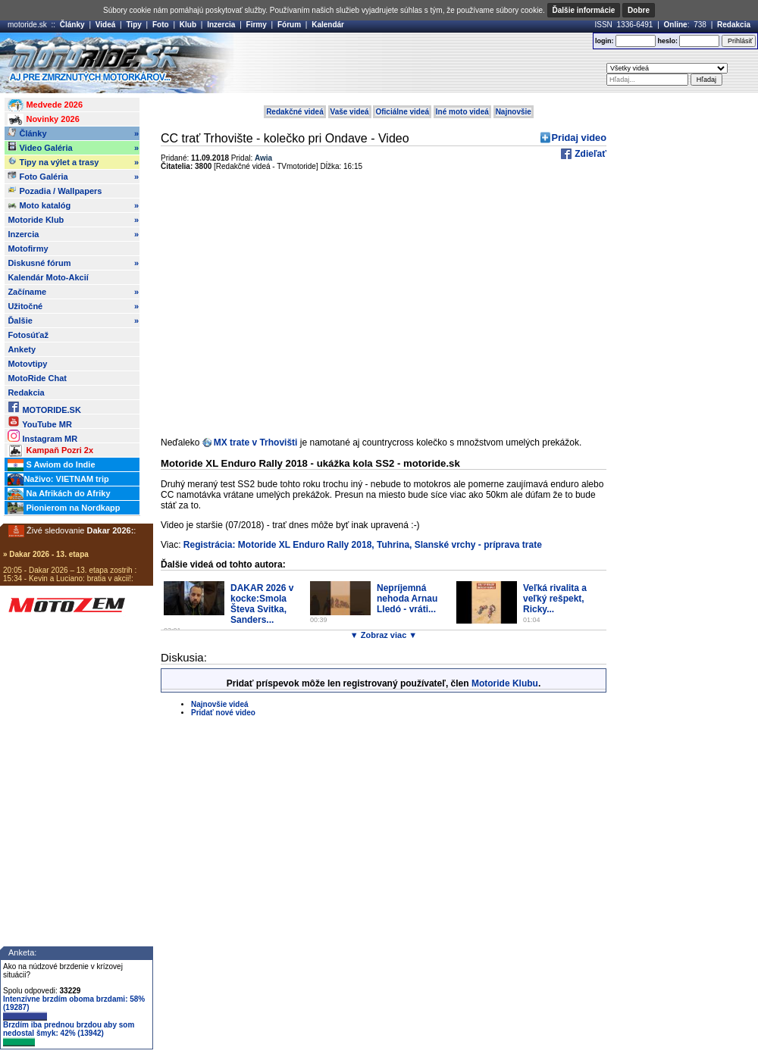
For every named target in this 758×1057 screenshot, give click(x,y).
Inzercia (221, 24)
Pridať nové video (223, 712)
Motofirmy (28, 248)
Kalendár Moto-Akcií (48, 277)
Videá (106, 24)
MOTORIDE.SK (44, 407)
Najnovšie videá (220, 704)
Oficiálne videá (402, 112)
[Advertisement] (401, 63)
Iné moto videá (462, 112)
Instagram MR (42, 436)
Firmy (256, 24)
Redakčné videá (295, 112)
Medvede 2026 (45, 105)
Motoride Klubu (504, 683)
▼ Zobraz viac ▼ (383, 635)
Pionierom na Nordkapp (64, 508)
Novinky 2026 (43, 120)
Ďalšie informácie (584, 10)
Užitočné (73, 306)
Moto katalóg (73, 205)
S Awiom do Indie (51, 465)
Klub (188, 24)
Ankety (22, 349)
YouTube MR (39, 421)
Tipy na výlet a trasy (73, 162)
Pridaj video (578, 137)
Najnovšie (513, 112)
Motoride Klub (73, 220)
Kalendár (328, 24)
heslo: (667, 41)
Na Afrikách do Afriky (59, 494)
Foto (160, 24)
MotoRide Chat (37, 378)
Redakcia (733, 24)
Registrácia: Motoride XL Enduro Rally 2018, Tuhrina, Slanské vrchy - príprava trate (362, 544)
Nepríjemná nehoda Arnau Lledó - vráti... (407, 598)
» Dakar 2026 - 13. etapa (46, 554)
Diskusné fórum (73, 263)
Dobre (639, 10)
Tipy (133, 24)
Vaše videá (349, 112)
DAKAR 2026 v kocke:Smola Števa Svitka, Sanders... (261, 604)
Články (72, 24)
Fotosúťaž (28, 334)
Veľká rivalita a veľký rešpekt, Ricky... (555, 598)
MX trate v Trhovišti (256, 442)
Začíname (73, 292)
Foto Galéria (73, 176)
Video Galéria (73, 148)
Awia (263, 158)
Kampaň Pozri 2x (50, 451)
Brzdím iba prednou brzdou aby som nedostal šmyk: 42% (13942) (68, 1033)
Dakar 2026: (110, 530)
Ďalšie (73, 320)
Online (676, 24)
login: (604, 41)
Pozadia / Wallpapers (55, 190)
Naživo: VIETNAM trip (58, 480)
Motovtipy (27, 363)
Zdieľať (589, 154)
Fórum (289, 24)
